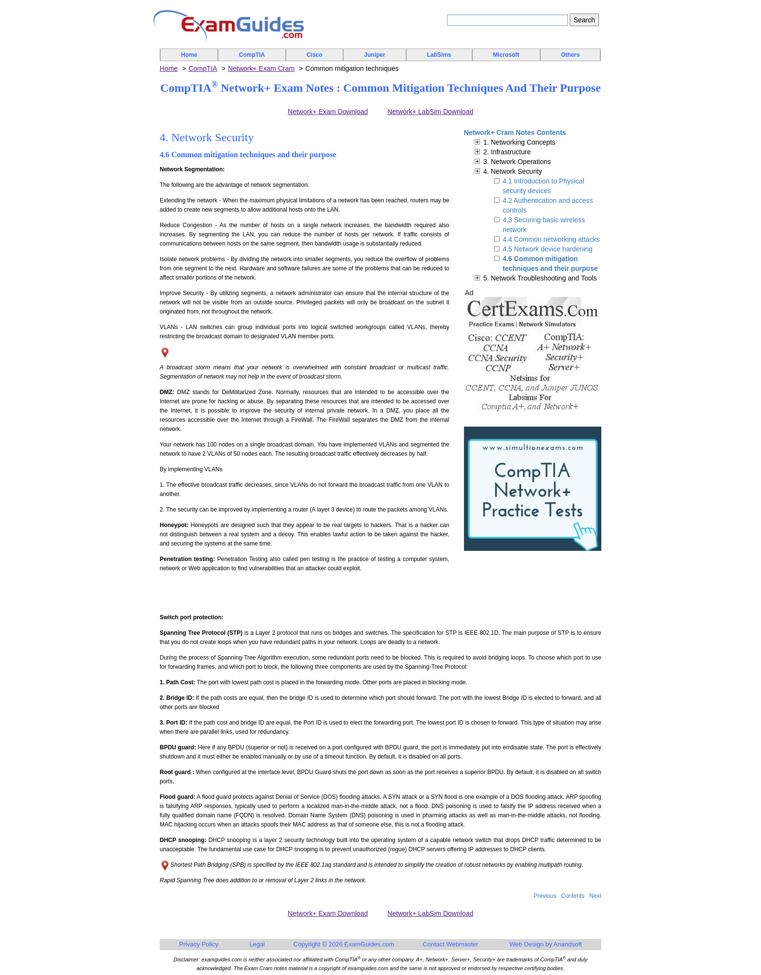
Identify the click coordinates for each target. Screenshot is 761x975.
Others (570, 54)
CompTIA (252, 54)
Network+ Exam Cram (261, 68)
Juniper (374, 54)
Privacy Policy (198, 944)
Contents (572, 895)
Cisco (315, 54)
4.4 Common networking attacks (551, 239)
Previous (545, 895)
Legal (257, 944)
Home (189, 54)
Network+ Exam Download (328, 112)
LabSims (439, 54)
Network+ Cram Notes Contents (515, 132)
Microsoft (506, 54)
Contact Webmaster (451, 944)
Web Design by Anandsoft (546, 944)
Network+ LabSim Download (430, 112)
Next (595, 895)
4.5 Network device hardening (548, 249)
